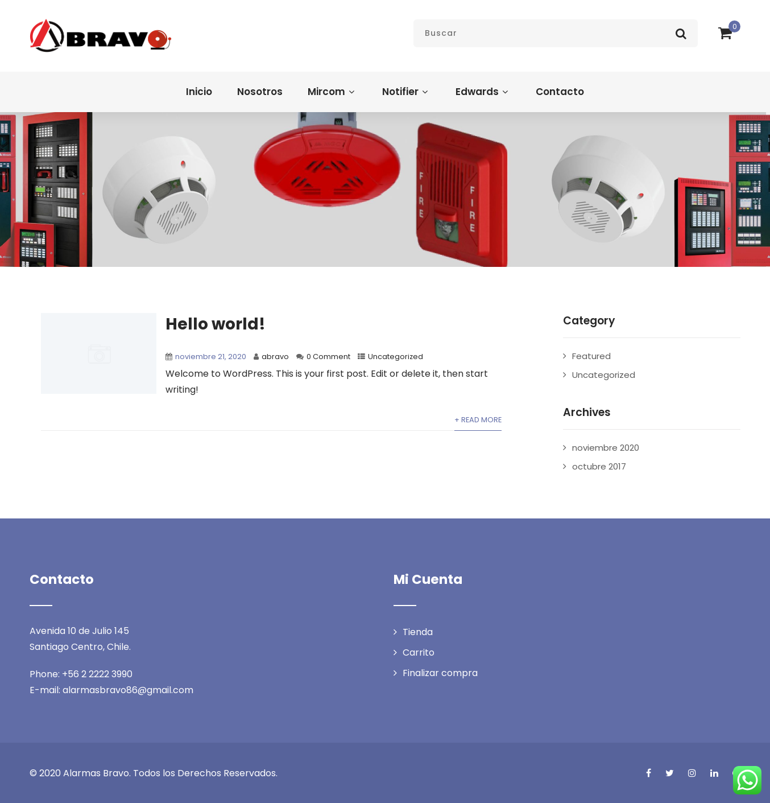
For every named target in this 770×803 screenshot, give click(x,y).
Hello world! (215, 324)
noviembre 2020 (605, 448)
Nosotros (260, 91)
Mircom (332, 91)
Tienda (418, 632)
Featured (591, 356)
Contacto (560, 91)
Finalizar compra (440, 673)
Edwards (483, 91)
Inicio (199, 91)
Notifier (406, 91)
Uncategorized (395, 356)
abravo (275, 356)
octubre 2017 (599, 466)
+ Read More (478, 420)
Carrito (418, 652)
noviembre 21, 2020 (210, 356)
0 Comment (328, 356)
